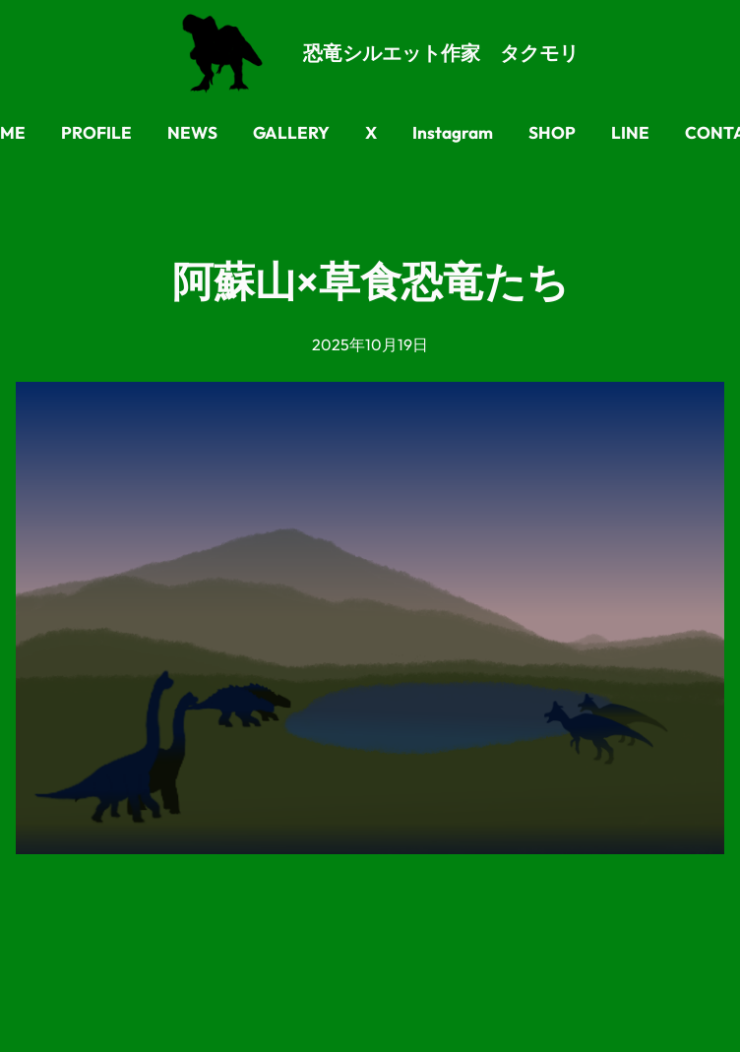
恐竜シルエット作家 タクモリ (441, 52)
